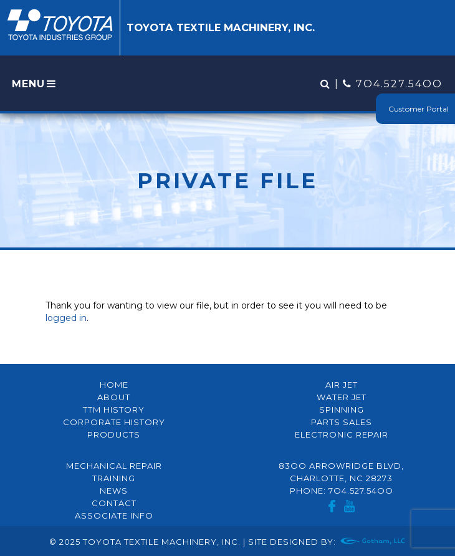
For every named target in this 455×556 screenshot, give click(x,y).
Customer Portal (418, 108)
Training (113, 478)
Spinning (341, 410)
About (113, 397)
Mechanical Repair (114, 466)
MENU (35, 84)
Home (114, 385)
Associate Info (114, 515)
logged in (66, 318)
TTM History (114, 410)
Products (113, 434)
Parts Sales (341, 422)
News (114, 491)
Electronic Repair (341, 434)
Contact (114, 503)
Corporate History (114, 422)
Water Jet (341, 397)
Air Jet (341, 385)
